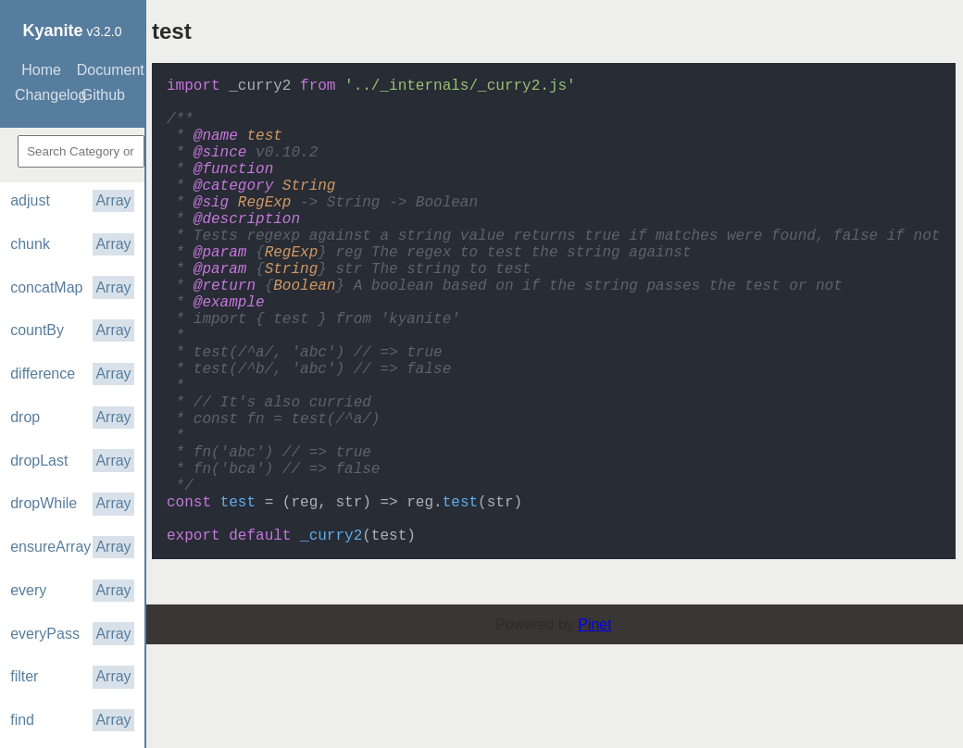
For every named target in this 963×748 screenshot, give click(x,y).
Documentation (105, 70)
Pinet (594, 728)
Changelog (43, 95)
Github (103, 95)
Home (41, 70)
